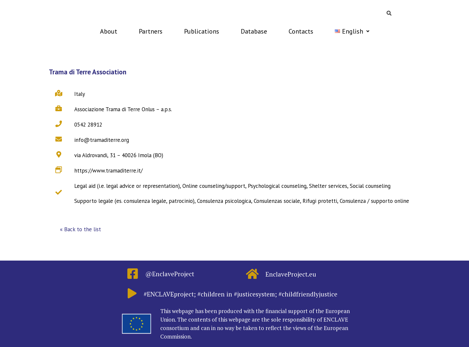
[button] (80, 229)
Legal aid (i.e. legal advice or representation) (127, 185)
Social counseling (370, 185)
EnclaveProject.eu (290, 274)
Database (254, 31)
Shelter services (328, 185)
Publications (201, 31)
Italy (79, 94)
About (108, 31)
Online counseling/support (213, 185)
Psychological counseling (277, 185)
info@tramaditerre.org (101, 139)
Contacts (301, 31)
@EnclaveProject (169, 274)
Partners (151, 31)
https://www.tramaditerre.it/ (108, 170)
